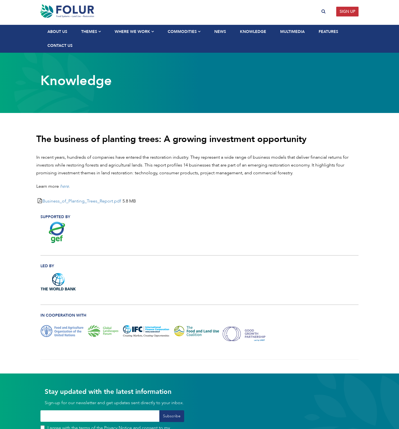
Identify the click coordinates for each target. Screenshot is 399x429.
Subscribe (172, 416)
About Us (57, 31)
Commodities (184, 31)
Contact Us (60, 45)
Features (328, 31)
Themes (91, 31)
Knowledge (253, 31)
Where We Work (134, 31)
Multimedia (292, 31)
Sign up (347, 11)
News (220, 31)
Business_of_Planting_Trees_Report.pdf (81, 201)
